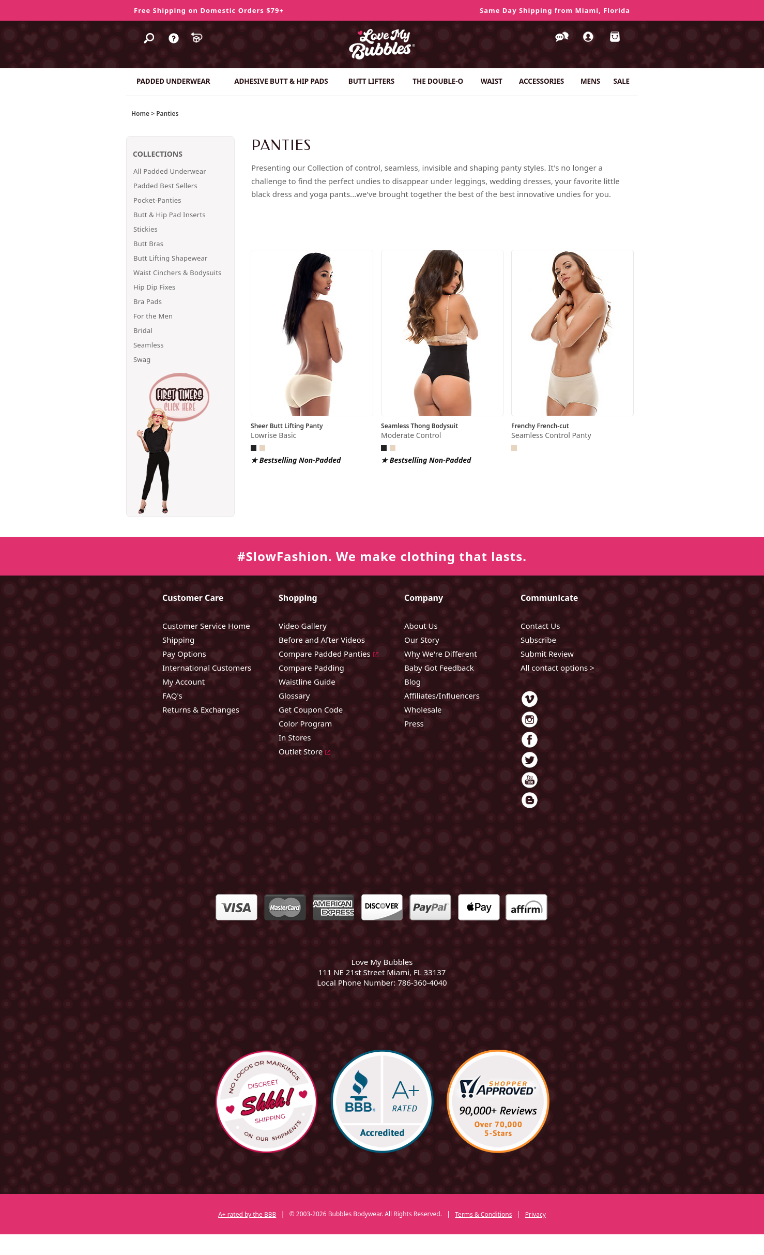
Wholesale (423, 709)
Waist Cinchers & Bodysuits (177, 272)
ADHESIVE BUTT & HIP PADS (281, 81)
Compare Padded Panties (325, 653)
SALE (622, 81)
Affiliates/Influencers (442, 695)
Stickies (145, 229)
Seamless (148, 345)
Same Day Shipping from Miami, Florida (555, 10)
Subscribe (538, 639)
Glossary (294, 695)
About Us (421, 626)
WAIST (491, 81)
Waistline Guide (307, 681)
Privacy (535, 1214)
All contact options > (557, 667)
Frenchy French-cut (540, 425)
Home (140, 113)
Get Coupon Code (311, 709)
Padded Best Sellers (165, 185)
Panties (167, 113)
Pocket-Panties (157, 200)
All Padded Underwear (169, 171)
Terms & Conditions (483, 1214)
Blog (412, 681)
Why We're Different (440, 653)
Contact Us (540, 626)
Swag (141, 359)
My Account (183, 681)
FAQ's (172, 695)
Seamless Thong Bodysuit (419, 425)
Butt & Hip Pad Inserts (169, 214)
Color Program (305, 723)
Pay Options (184, 653)
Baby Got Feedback (439, 667)
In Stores (295, 737)
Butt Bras (148, 243)
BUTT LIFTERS (371, 81)
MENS (590, 81)
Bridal (142, 330)
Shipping (178, 639)
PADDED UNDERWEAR (173, 81)
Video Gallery (303, 626)
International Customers (206, 667)
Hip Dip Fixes (154, 287)
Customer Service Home (206, 626)
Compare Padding (311, 667)
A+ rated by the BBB (247, 1214)
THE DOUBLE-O (437, 81)
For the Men (153, 316)
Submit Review (547, 653)
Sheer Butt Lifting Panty (287, 425)
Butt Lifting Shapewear (170, 258)
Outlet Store (301, 751)
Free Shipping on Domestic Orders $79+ (209, 10)
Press (414, 723)
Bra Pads (147, 301)
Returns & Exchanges (200, 709)
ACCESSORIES (541, 81)
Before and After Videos (322, 639)
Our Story (421, 639)
